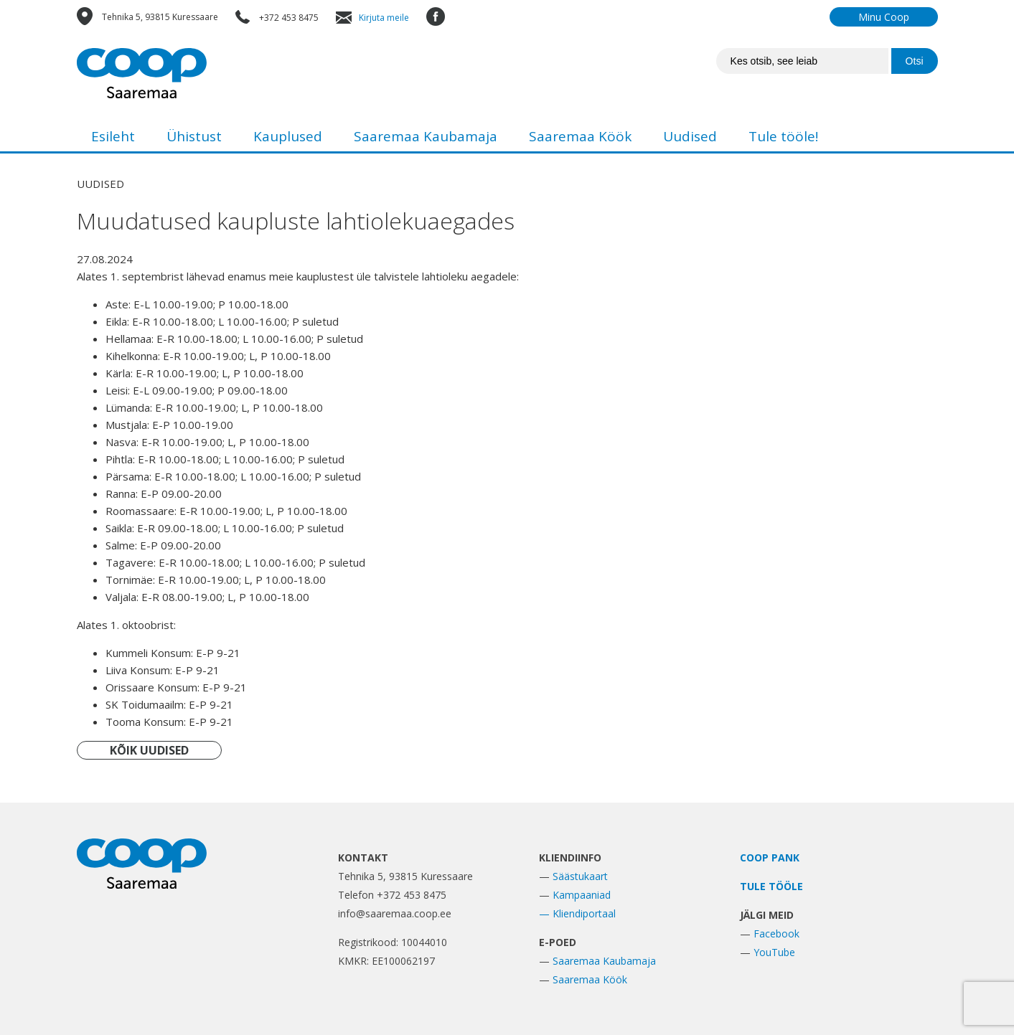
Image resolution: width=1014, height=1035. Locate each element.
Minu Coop (883, 17)
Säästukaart (580, 876)
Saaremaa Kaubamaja (425, 136)
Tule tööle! (783, 136)
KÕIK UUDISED (149, 750)
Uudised (690, 136)
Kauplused (287, 136)
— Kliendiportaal (577, 913)
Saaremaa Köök (580, 136)
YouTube (774, 952)
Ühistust (194, 136)
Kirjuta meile (384, 17)
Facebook (776, 933)
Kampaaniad (582, 895)
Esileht (113, 136)
